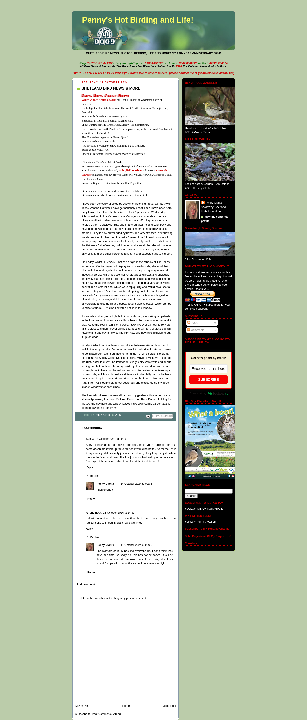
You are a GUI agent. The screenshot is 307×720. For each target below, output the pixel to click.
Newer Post (82, 705)
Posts (192, 322)
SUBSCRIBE (208, 379)
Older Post (169, 705)
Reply (89, 467)
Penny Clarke (105, 483)
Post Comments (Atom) (106, 714)
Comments (195, 329)
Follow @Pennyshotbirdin (200, 521)
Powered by (208, 393)
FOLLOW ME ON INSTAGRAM (204, 508)
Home (126, 705)
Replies (94, 475)
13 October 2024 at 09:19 (110, 438)
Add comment (86, 584)
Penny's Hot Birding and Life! (137, 19)
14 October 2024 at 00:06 (136, 483)
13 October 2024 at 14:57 (119, 512)
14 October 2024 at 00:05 (136, 545)
